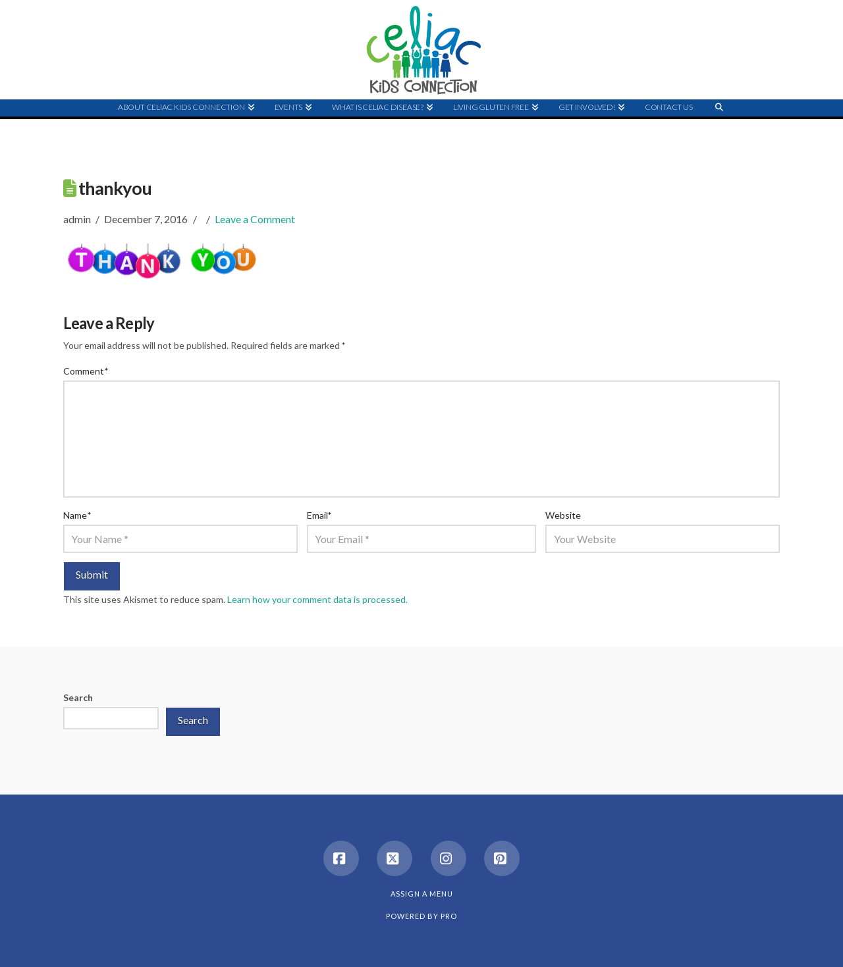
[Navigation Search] (719, 132)
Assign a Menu (422, 893)
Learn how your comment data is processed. (317, 599)
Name (77, 515)
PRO (449, 916)
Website (563, 515)
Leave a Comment (255, 219)
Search (78, 697)
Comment (85, 371)
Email (319, 515)
